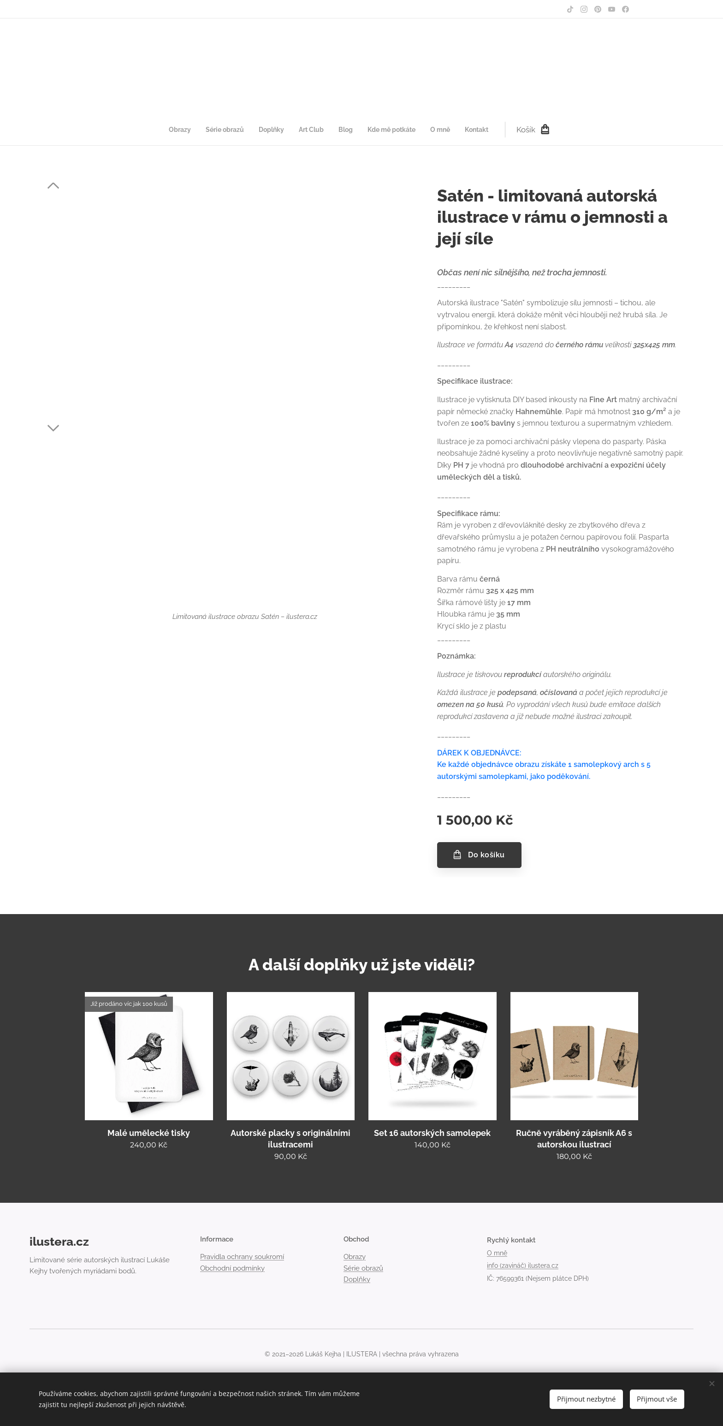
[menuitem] (280, 129)
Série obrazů (363, 1268)
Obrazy (355, 1257)
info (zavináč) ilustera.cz (522, 1265)
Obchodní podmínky (232, 1268)
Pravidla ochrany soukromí (242, 1257)
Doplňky (357, 1279)
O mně (497, 1252)
